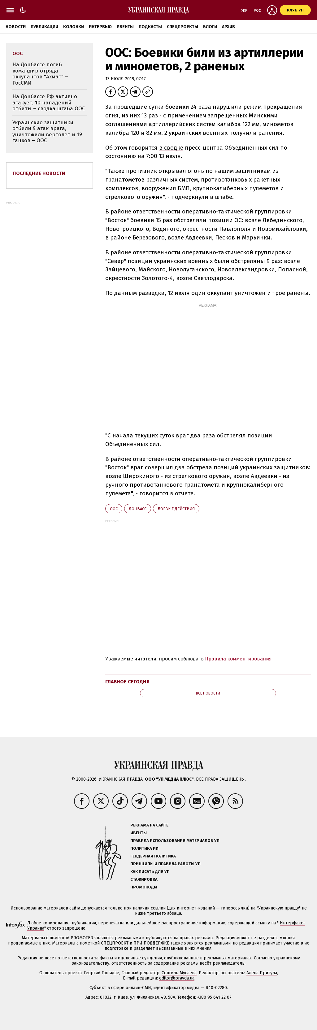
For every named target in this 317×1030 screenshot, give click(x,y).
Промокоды (143, 887)
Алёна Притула (261, 972)
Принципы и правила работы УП (165, 863)
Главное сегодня (127, 682)
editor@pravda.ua (176, 978)
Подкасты (150, 26)
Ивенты (125, 26)
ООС (114, 508)
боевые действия (176, 508)
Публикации (44, 26)
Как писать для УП (150, 871)
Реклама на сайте (149, 825)
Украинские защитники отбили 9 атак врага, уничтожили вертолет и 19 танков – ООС (47, 131)
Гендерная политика (153, 856)
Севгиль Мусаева (179, 972)
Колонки (73, 26)
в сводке (171, 147)
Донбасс (137, 508)
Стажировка (144, 879)
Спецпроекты (182, 26)
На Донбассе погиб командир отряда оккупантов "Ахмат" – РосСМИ (40, 73)
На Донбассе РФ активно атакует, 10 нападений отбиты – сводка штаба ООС (48, 102)
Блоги (210, 26)
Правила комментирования (238, 659)
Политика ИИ (144, 848)
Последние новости (39, 173)
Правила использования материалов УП (174, 840)
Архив (228, 26)
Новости (16, 26)
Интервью (100, 26)
